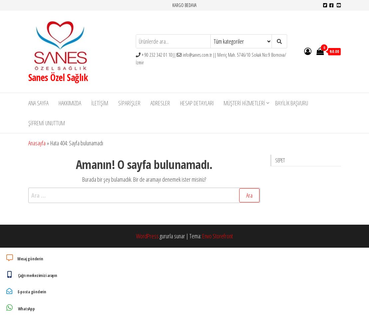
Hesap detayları (197, 103)
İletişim (99, 103)
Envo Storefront (217, 236)
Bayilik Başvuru (291, 103)
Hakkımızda (70, 103)
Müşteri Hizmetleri (244, 103)
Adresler (160, 103)
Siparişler (129, 103)
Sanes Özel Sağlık (58, 77)
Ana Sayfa (38, 103)
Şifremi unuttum (46, 123)
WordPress (147, 236)
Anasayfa (37, 143)
